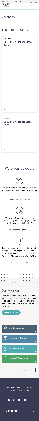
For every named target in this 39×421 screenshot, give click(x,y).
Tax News (26, 390)
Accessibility (23, 393)
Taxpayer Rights (16, 390)
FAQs (30, 393)
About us (10, 387)
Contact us (19, 387)
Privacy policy (12, 393)
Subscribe (28, 387)
